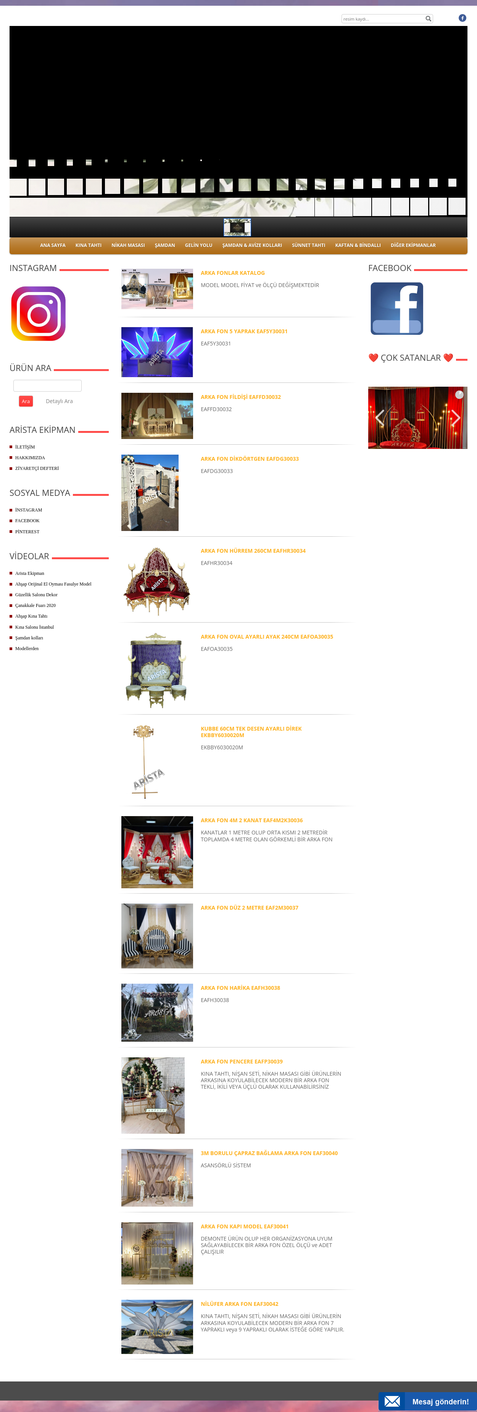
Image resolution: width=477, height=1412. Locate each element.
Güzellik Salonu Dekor (36, 594)
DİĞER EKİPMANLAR (413, 245)
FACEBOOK (27, 520)
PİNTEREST (27, 531)
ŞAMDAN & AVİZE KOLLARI (252, 245)
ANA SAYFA (53, 245)
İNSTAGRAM (28, 510)
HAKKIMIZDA (30, 457)
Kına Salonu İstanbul (34, 627)
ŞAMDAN (165, 245)
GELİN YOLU (199, 245)
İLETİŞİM (25, 447)
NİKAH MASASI (128, 245)
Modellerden (27, 648)
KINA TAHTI (89, 245)
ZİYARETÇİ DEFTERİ (37, 468)
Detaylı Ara (59, 401)
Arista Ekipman (29, 573)
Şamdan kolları (29, 638)
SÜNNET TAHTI (308, 245)
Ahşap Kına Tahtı (31, 616)
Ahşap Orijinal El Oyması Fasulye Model (53, 584)
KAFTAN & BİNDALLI (358, 245)
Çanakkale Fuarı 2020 (35, 605)
